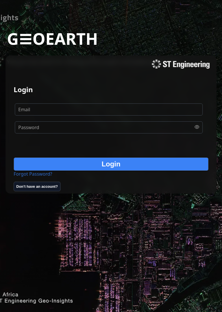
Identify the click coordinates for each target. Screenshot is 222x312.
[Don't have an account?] (37, 186)
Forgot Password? (33, 174)
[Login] (111, 164)
